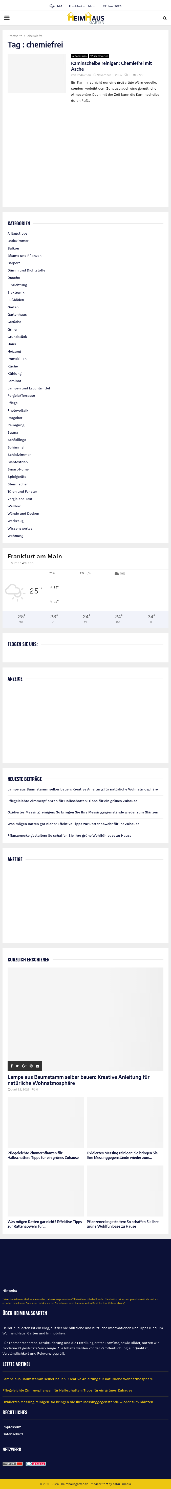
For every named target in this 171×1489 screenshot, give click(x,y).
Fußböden (16, 300)
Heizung (14, 351)
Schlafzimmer (19, 455)
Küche (13, 366)
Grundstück (17, 337)
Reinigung (16, 425)
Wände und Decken (23, 513)
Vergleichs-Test (20, 499)
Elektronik (16, 292)
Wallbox (14, 506)
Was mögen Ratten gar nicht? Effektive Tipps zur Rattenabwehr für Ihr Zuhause (73, 824)
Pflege (13, 403)
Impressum (12, 1427)
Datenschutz (13, 1434)
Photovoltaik (18, 410)
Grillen (13, 329)
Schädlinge (17, 440)
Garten (13, 307)
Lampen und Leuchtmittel (29, 388)
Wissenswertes (99, 56)
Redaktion (84, 75)
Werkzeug (16, 521)
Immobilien (17, 359)
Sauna (13, 432)
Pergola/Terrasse (21, 395)
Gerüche (14, 322)
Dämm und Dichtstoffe (26, 270)
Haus (12, 344)
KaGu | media (122, 1484)
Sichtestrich (18, 462)
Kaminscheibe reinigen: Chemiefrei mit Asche (111, 66)
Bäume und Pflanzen (24, 256)
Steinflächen (18, 484)
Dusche (14, 278)
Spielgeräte (17, 477)
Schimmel (16, 447)
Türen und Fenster (22, 491)
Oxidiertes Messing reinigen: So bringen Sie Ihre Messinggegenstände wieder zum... (122, 1155)
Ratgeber (15, 418)
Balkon (13, 248)
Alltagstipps (79, 56)
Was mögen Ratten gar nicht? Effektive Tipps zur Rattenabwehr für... (45, 1224)
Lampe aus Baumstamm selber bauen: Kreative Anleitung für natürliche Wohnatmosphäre (83, 789)
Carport (14, 263)
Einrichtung (17, 285)
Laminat (14, 381)
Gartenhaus (17, 314)
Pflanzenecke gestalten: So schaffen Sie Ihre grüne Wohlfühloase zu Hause (70, 835)
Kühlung (15, 373)
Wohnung (15, 536)
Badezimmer (18, 241)
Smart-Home (18, 469)
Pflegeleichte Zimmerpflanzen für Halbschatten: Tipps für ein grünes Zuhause (72, 801)
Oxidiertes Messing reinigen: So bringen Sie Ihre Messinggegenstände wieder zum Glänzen (83, 812)
